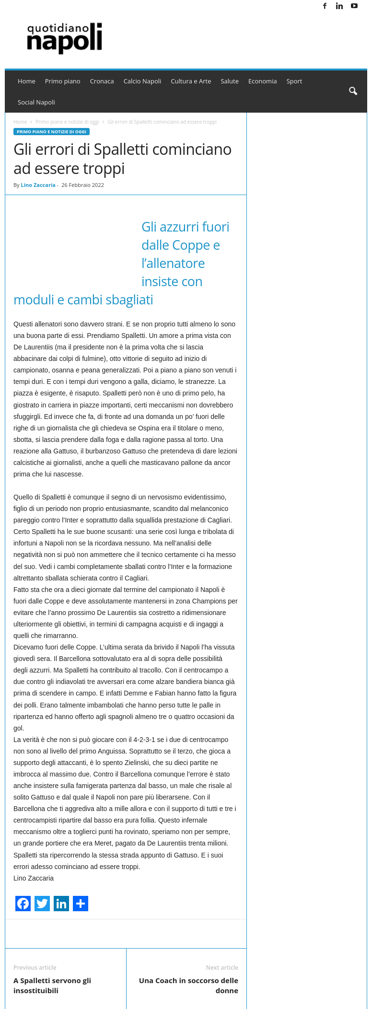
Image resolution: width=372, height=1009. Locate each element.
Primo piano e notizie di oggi (67, 121)
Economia (262, 81)
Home (26, 81)
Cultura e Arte (191, 81)
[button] (352, 91)
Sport (294, 81)
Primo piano (63, 81)
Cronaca (102, 81)
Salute (230, 81)
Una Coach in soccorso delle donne (188, 985)
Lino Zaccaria (38, 184)
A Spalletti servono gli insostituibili (52, 985)
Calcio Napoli (143, 81)
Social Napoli (36, 102)
